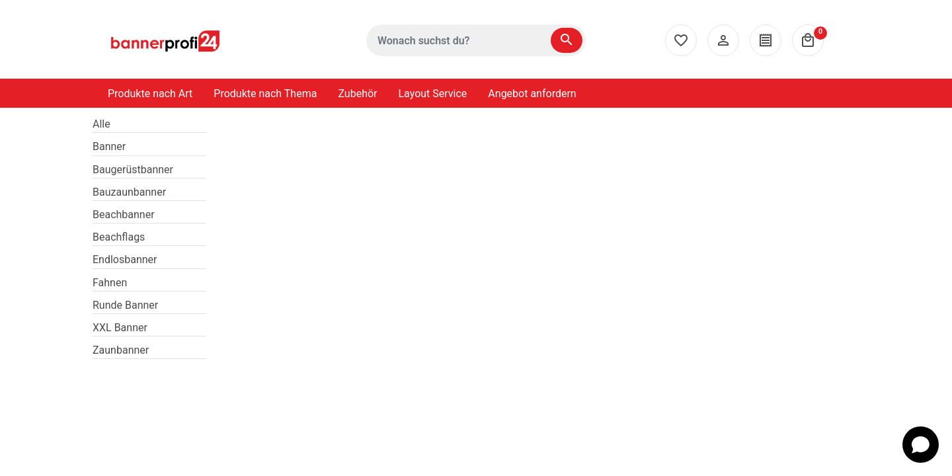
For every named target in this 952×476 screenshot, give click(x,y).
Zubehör (357, 93)
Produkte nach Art (150, 93)
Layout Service (433, 93)
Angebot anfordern (532, 93)
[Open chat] (920, 444)
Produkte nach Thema (265, 93)
